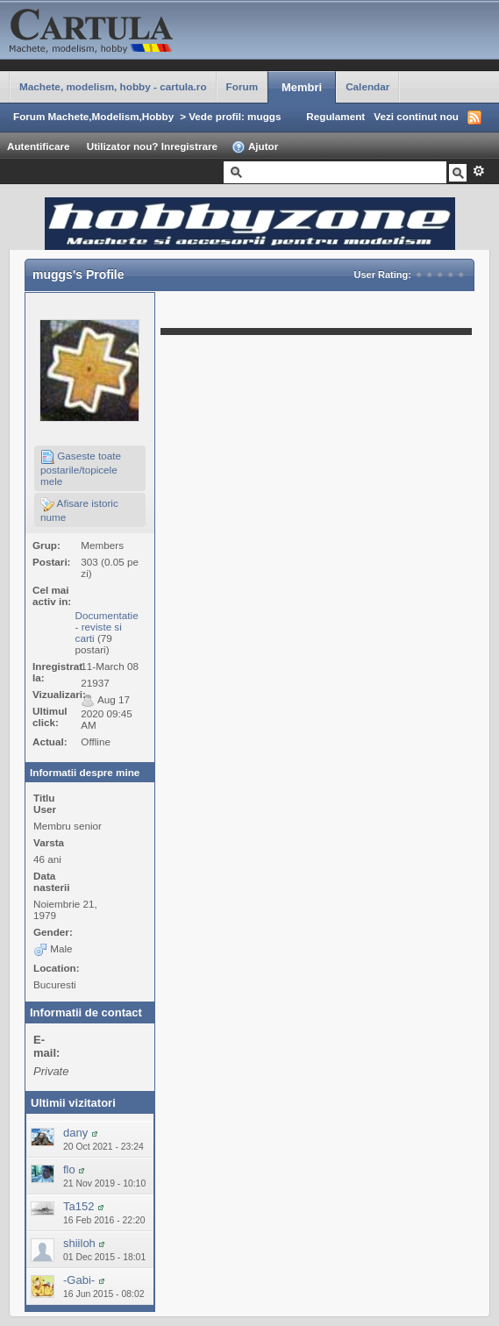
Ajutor (255, 147)
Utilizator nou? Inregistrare (152, 146)
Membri (302, 87)
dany (75, 1132)
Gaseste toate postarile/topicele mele (80, 468)
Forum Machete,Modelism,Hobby (93, 116)
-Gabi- (79, 1280)
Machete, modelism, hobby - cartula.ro (113, 86)
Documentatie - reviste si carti (107, 627)
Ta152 (78, 1206)
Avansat (478, 171)
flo (69, 1169)
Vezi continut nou (416, 116)
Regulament (335, 116)
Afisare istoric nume (79, 510)
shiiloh (79, 1243)
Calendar (367, 86)
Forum (242, 86)
